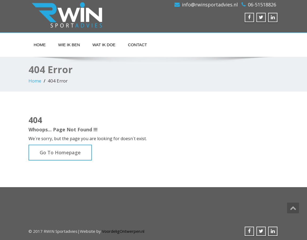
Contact (137, 44)
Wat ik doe (103, 44)
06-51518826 (262, 4)
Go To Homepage (60, 152)
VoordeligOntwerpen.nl (123, 231)
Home (40, 44)
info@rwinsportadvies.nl (210, 4)
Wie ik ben (69, 44)
